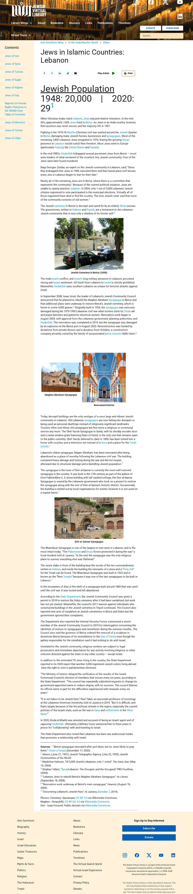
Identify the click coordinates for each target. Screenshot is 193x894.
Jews (73, 122)
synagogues (113, 136)
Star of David (108, 636)
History (21, 833)
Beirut (88, 122)
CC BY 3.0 (81, 798)
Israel (107, 282)
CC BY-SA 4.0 (72, 801)
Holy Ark (128, 569)
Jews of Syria (12, 64)
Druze (89, 551)
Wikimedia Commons (97, 801)
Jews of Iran (12, 56)
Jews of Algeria (14, 87)
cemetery (59, 206)
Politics (21, 870)
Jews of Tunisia (14, 71)
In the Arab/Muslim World (83, 42)
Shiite (123, 206)
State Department (70, 596)
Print (128, 73)
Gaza (97, 710)
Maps (20, 857)
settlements (112, 710)
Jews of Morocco (15, 122)
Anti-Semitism (25, 820)
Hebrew (76, 209)
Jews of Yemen (14, 130)
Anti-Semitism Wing (52, 42)
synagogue (112, 307)
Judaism (75, 188)
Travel (20, 888)
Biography (23, 826)
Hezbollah (67, 153)
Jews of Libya (13, 138)
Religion (22, 876)
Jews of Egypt (13, 79)
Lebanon (77, 118)
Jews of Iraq (12, 95)
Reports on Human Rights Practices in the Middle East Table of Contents (15, 109)
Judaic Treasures (27, 851)
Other (106, 42)
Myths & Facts (25, 864)
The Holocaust (25, 882)
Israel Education (26, 845)
